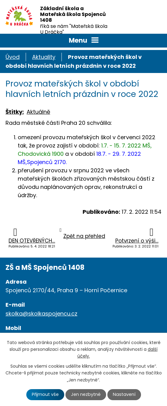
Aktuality (43, 57)
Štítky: (15, 112)
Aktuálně (38, 112)
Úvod (13, 57)
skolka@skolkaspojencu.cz (41, 313)
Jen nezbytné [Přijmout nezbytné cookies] (86, 394)
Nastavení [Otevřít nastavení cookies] (124, 394)
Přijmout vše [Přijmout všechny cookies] (45, 394)
